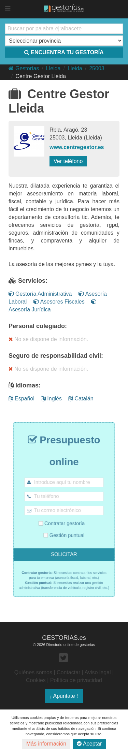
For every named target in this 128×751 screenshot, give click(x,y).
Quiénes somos (33, 672)
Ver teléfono (68, 161)
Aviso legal (98, 672)
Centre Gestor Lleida (40, 76)
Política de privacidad (76, 680)
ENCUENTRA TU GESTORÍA (63, 52)
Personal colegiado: (38, 326)
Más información (46, 744)
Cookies (36, 680)
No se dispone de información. (48, 339)
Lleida (53, 68)
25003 (96, 68)
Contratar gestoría (62, 521)
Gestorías (24, 68)
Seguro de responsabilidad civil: (56, 355)
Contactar (68, 672)
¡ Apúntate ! (64, 696)
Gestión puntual (64, 531)
